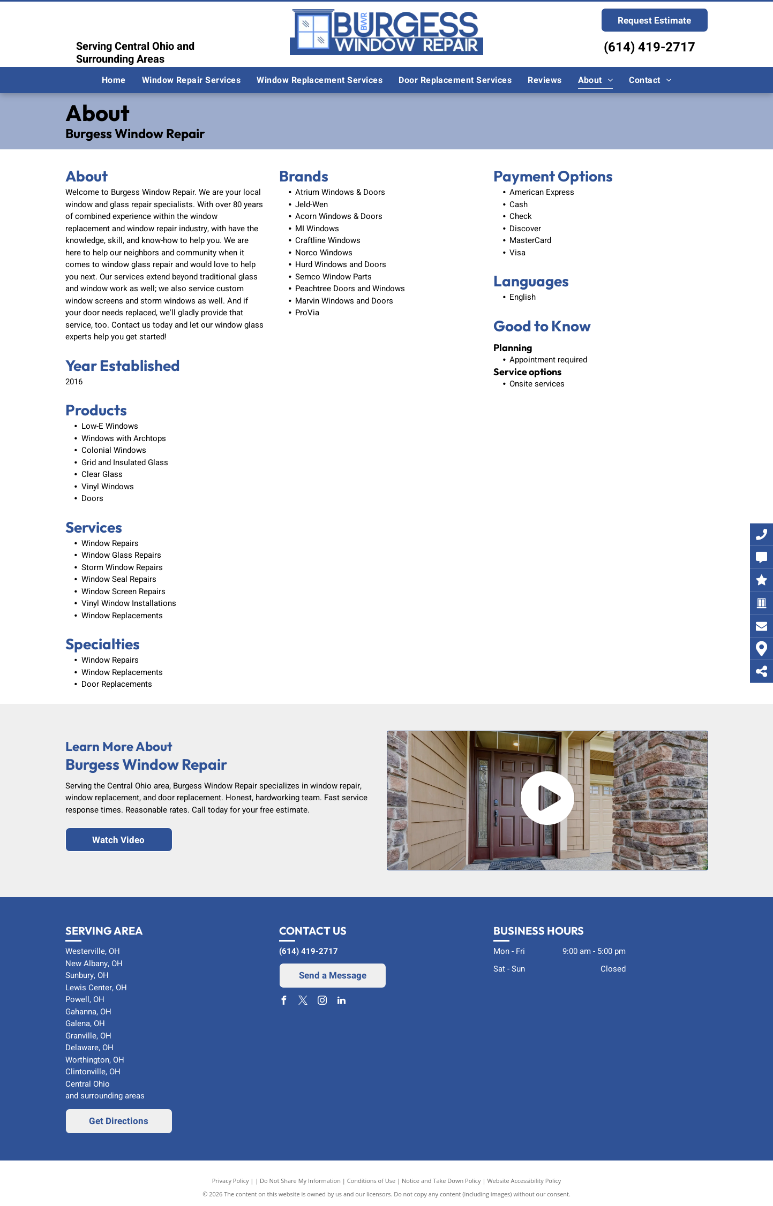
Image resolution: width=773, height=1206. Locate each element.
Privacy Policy (230, 1181)
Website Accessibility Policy (524, 1181)
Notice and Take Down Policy (441, 1181)
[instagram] (322, 1001)
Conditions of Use (371, 1181)
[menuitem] (114, 80)
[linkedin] (341, 1001)
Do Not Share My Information (300, 1181)
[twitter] (303, 1001)
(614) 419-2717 (649, 47)
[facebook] (283, 1001)
